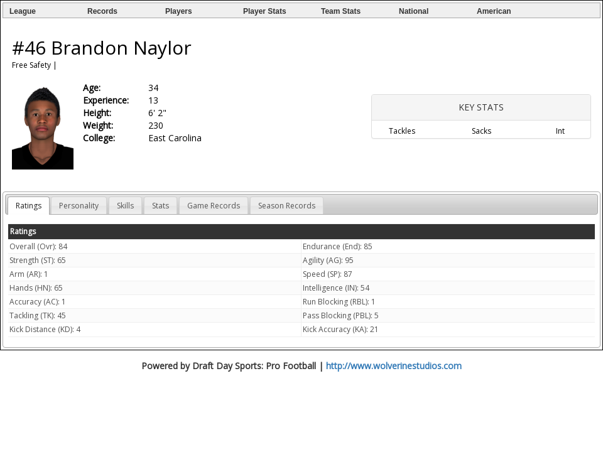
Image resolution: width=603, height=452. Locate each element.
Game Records (213, 205)
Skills (125, 205)
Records (102, 11)
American (494, 11)
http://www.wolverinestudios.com (394, 366)
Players (178, 11)
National (413, 11)
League (22, 11)
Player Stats (264, 11)
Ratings (28, 205)
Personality (79, 205)
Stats (160, 205)
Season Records (286, 205)
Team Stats (341, 11)
